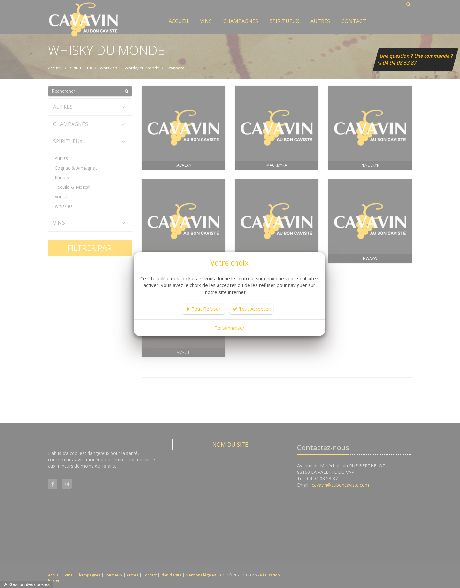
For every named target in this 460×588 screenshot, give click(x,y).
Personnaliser (229, 327)
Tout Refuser (203, 309)
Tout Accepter (251, 309)
